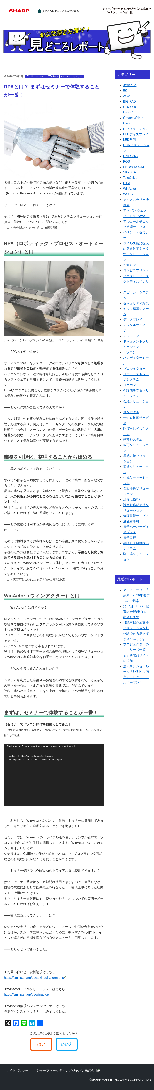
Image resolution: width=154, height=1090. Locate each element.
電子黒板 (129, 537)
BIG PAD (129, 101)
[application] (54, 775)
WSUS (128, 194)
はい (41, 1044)
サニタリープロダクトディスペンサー (136, 281)
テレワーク (131, 336)
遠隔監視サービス (136, 516)
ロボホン (129, 385)
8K (125, 90)
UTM (126, 183)
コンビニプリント (136, 270)
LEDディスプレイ (136, 134)
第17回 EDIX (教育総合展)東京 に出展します (136, 612)
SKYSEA (129, 172)
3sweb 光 (130, 85)
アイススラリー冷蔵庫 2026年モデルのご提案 (136, 595)
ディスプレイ (132, 319)
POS (126, 161)
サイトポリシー (17, 1070)
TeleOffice (130, 177)
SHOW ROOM (133, 167)
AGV (126, 96)
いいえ (67, 1044)
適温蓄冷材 (131, 521)
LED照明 (129, 139)
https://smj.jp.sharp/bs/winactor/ (26, 994)
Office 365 (130, 156)
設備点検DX (131, 499)
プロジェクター (134, 368)
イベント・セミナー (72, 76)
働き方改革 (131, 412)
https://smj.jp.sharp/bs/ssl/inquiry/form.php (35, 977)
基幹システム (132, 439)
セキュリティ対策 (136, 303)
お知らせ (129, 265)
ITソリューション (36, 76)
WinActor (53, 76)
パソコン (129, 352)
